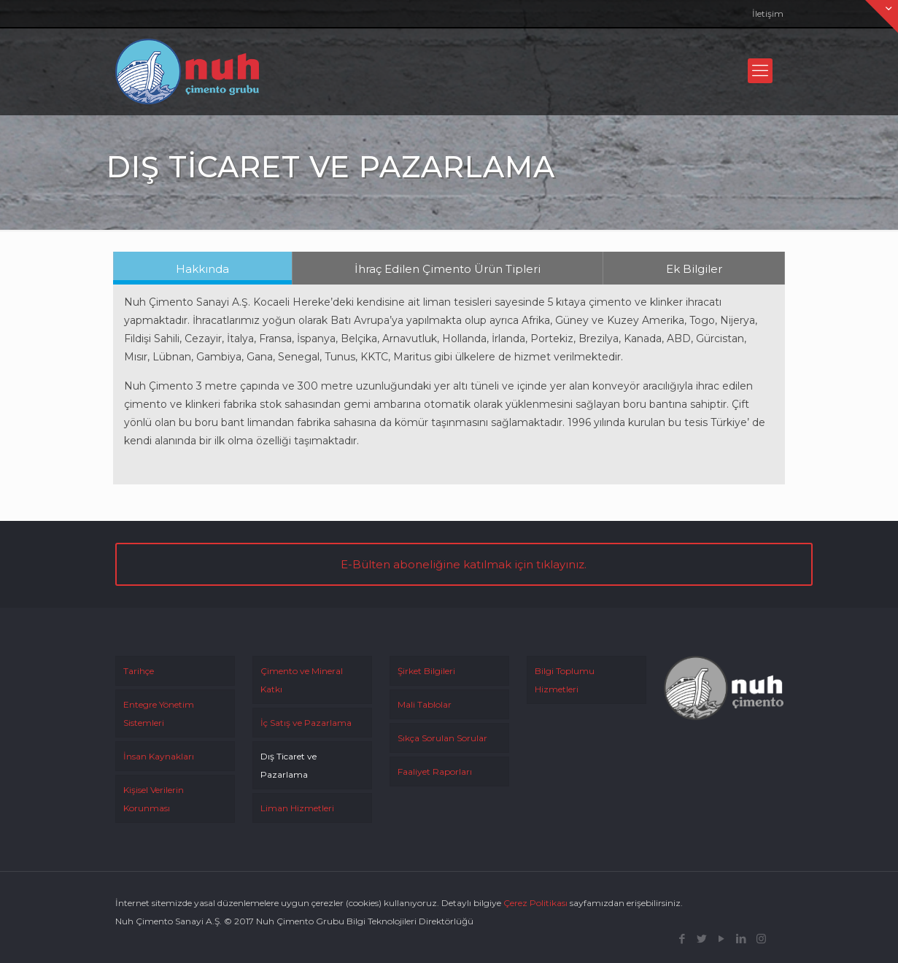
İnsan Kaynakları (158, 756)
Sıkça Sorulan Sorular (442, 737)
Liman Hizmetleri (297, 807)
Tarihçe (138, 670)
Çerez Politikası (535, 902)
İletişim (767, 13)
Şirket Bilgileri (426, 670)
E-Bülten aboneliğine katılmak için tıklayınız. (464, 564)
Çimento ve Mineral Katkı (301, 680)
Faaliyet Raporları (435, 771)
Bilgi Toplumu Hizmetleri (565, 680)
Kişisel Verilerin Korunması (153, 798)
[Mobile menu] (760, 70)
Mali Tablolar (425, 704)
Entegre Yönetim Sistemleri (158, 713)
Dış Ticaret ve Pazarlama (288, 765)
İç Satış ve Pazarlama (306, 722)
